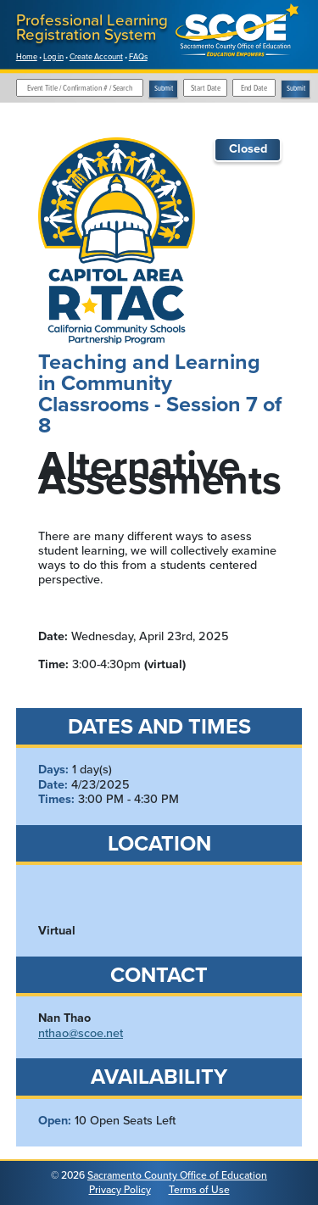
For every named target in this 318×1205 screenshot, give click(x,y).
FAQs (138, 57)
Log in (53, 57)
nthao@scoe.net (80, 1033)
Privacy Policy (120, 1189)
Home (26, 57)
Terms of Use (199, 1189)
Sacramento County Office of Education (177, 1175)
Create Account (96, 57)
